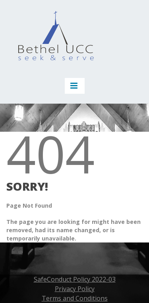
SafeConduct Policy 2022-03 (75, 279)
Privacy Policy (75, 288)
